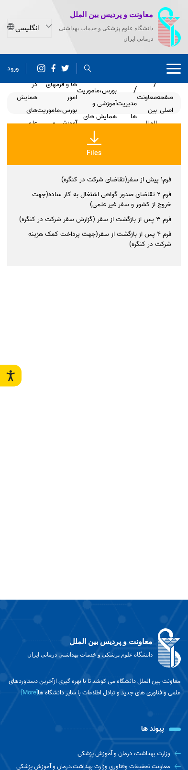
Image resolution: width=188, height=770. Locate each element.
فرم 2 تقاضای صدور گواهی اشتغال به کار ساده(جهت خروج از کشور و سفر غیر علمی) (101, 199)
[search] (87, 68)
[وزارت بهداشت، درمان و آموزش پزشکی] (94, 753)
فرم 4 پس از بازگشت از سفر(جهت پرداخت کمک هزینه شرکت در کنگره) (99, 239)
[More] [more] (29, 693)
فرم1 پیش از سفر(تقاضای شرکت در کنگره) (116, 179)
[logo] (94, 648)
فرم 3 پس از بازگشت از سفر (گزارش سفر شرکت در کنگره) (95, 219)
